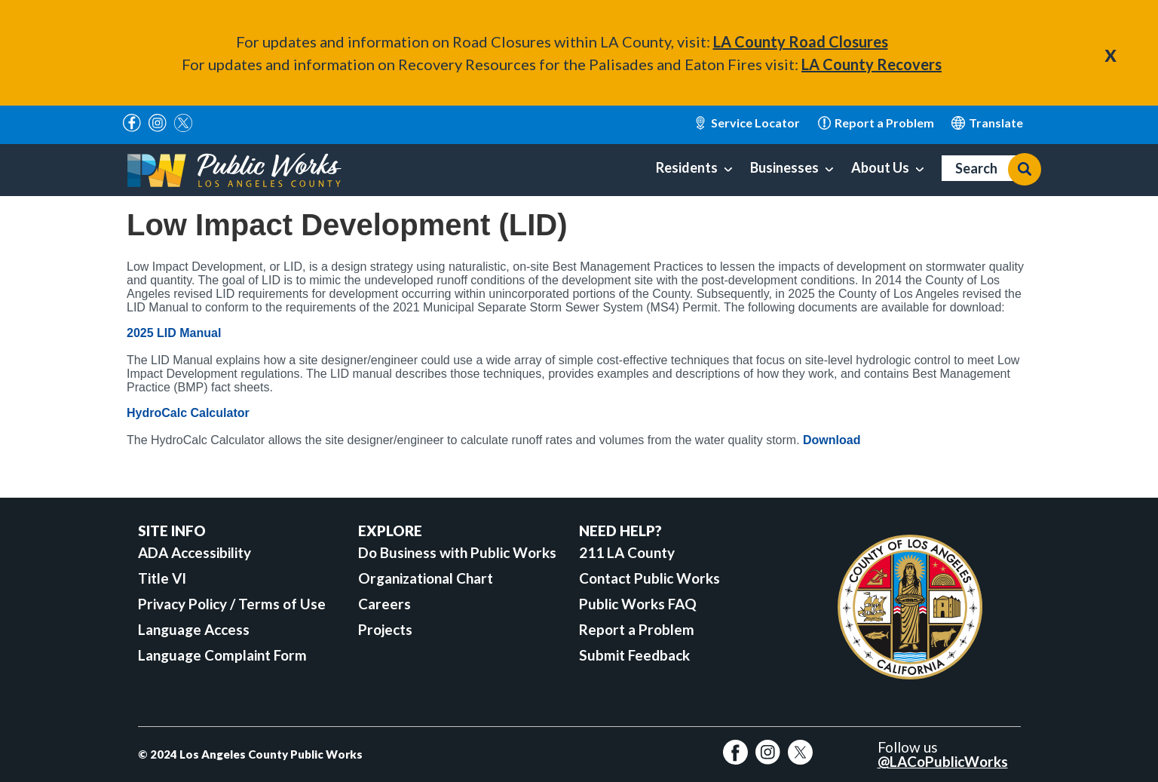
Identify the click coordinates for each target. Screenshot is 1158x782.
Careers (384, 603)
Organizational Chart (425, 578)
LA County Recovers (871, 64)
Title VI (162, 578)
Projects (385, 629)
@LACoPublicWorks (943, 761)
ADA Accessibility (194, 552)
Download (831, 440)
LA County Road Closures (800, 41)
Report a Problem (636, 629)
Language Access (194, 629)
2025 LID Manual (174, 333)
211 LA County (627, 552)
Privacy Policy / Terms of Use (232, 603)
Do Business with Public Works (457, 552)
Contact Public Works (649, 578)
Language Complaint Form (222, 655)
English (987, 123)
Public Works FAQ (638, 603)
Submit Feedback (634, 655)
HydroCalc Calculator (188, 412)
